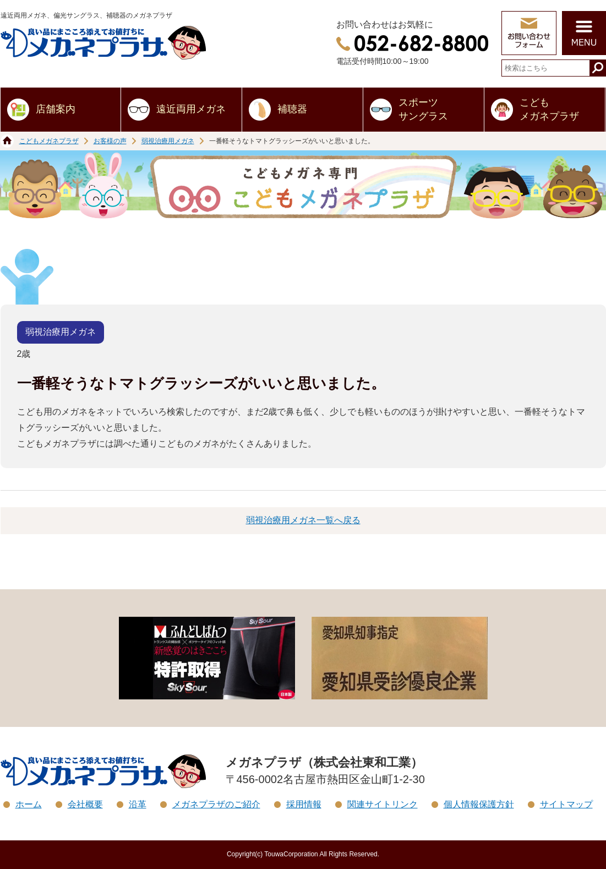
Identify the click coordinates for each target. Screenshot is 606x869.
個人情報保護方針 (479, 804)
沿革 (137, 804)
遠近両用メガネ (191, 109)
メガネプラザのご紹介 (216, 804)
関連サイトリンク (382, 804)
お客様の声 (110, 141)
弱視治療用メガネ (167, 141)
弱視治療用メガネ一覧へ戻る (303, 520)
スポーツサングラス (423, 109)
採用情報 (303, 804)
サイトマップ (566, 804)
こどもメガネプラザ (549, 109)
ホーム (28, 804)
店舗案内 (55, 109)
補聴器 (292, 109)
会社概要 (85, 804)
